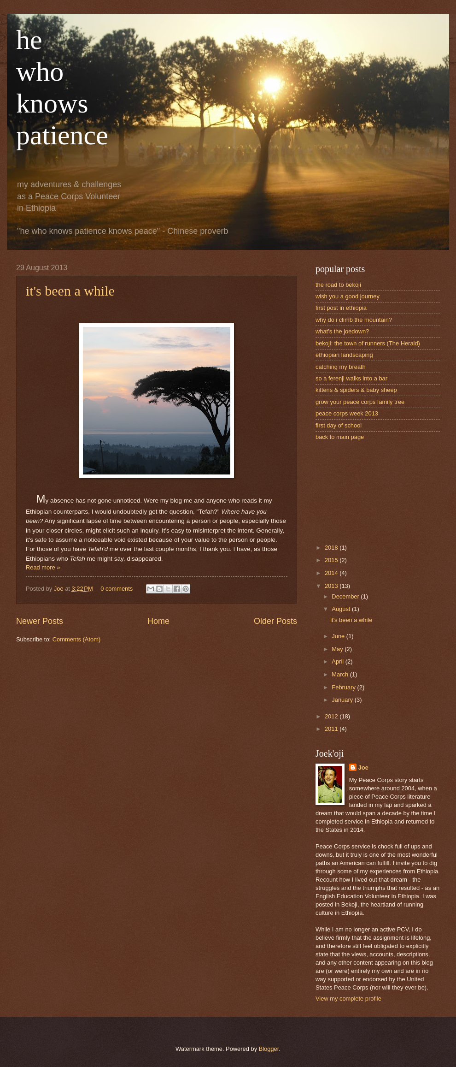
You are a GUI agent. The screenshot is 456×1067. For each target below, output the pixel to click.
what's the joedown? (342, 331)
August (342, 608)
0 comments (116, 588)
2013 (332, 585)
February (344, 687)
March (341, 674)
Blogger (269, 1048)
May (338, 649)
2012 (332, 716)
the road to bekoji (338, 284)
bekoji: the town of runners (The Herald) (368, 343)
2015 (332, 560)
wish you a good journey (348, 296)
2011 (332, 728)
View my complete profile (348, 998)
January (343, 699)
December (346, 596)
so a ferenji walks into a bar (351, 378)
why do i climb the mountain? (354, 319)
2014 (332, 572)
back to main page (340, 436)
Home (158, 621)
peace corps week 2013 (347, 413)
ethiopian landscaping (344, 354)
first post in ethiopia (341, 307)
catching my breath (341, 366)
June (339, 636)
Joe (59, 588)
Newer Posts (39, 621)
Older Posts (275, 621)
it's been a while (70, 290)
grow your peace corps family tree (360, 401)
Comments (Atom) (76, 639)
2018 (332, 547)
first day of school (339, 425)
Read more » (43, 567)
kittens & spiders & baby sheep (356, 389)
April (338, 661)
